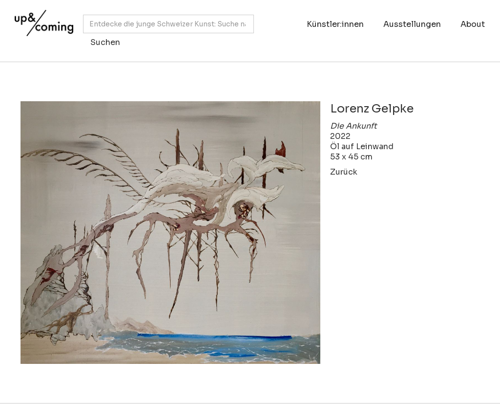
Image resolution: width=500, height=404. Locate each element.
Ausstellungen (412, 24)
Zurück (343, 172)
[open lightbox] (170, 232)
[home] (41, 26)
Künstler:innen (335, 24)
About (472, 24)
